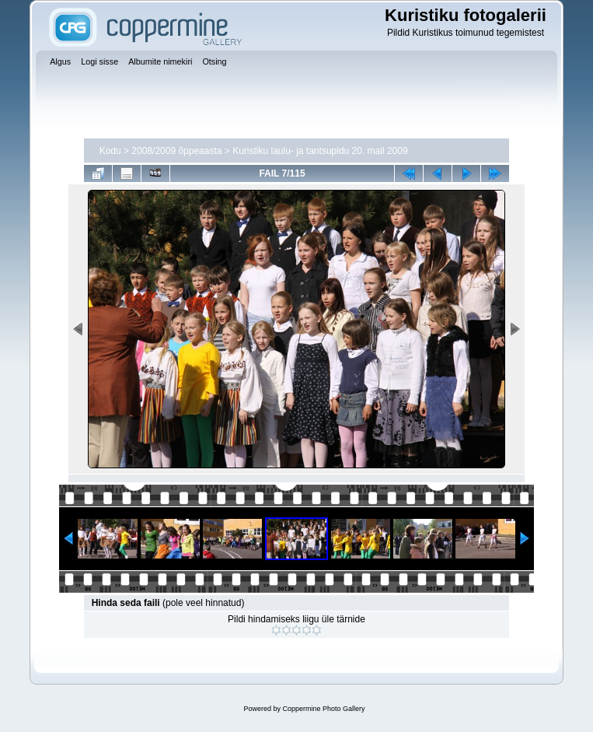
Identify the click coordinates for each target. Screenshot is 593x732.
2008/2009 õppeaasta (176, 150)
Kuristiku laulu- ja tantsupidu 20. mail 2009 (319, 150)
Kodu (110, 150)
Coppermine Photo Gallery (323, 709)
